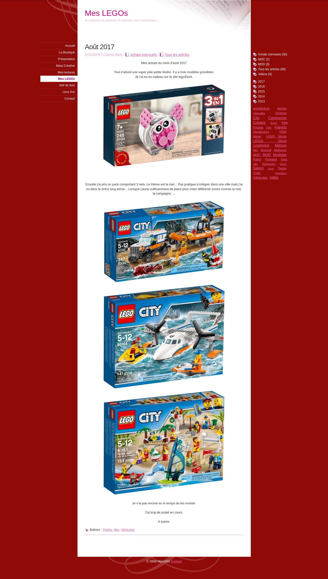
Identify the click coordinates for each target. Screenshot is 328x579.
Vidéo (274, 177)
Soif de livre (67, 85)
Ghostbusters (261, 131)
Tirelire (282, 168)
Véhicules (260, 177)
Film (269, 127)
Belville (282, 108)
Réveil (283, 164)
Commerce (277, 118)
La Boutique (67, 52)
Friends (281, 127)
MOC (257, 155)
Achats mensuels (143, 55)
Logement (261, 145)
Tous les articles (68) (272, 69)
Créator (259, 122)
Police (257, 159)
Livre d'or (69, 92)
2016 (261, 86)
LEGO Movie (276, 136)
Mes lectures (66, 72)
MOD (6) (264, 64)
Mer (255, 150)
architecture (261, 108)
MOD (267, 155)
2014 (261, 96)
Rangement (268, 164)
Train (257, 173)
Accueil (70, 45)
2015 (261, 91)
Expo (274, 122)
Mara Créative (65, 65)
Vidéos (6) (265, 74)
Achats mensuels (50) (272, 54)
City (256, 118)
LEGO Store (270, 141)
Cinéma (280, 113)
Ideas (257, 136)
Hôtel (282, 132)
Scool (271, 168)
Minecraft (266, 150)
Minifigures (280, 150)
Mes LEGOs (66, 79)
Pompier (271, 159)
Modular (280, 155)
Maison (281, 145)
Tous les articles (177, 55)
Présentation (66, 59)
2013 (261, 101)
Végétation (280, 173)
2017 (261, 81)
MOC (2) (264, 59)
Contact (70, 98)
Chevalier (259, 113)
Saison (258, 168)
